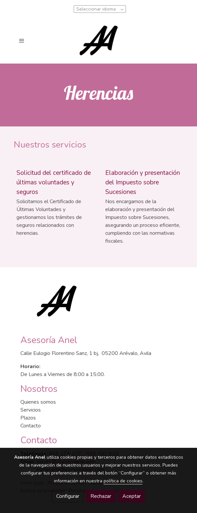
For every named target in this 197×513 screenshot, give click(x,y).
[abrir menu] (21, 40)
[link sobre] (98, 305)
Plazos (28, 417)
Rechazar (100, 496)
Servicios (30, 410)
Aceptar (131, 496)
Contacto (30, 425)
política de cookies (123, 481)
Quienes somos (38, 402)
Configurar (67, 496)
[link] (98, 40)
